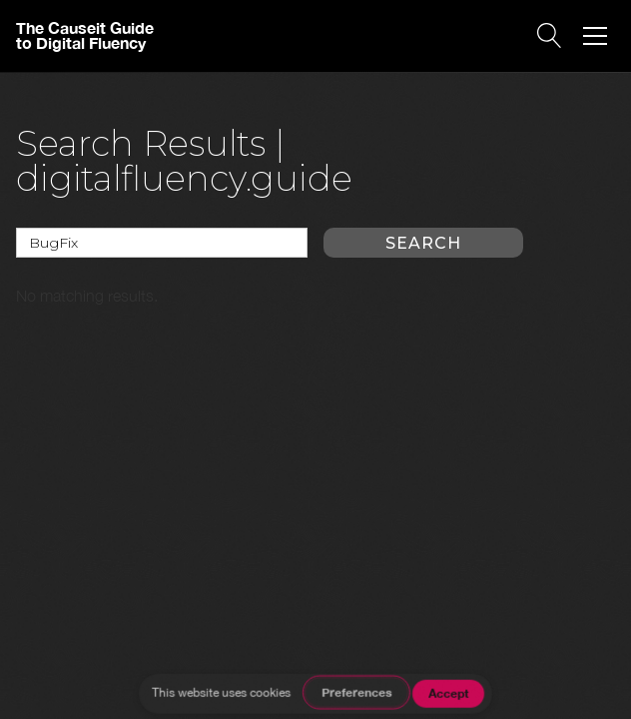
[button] (595, 36)
